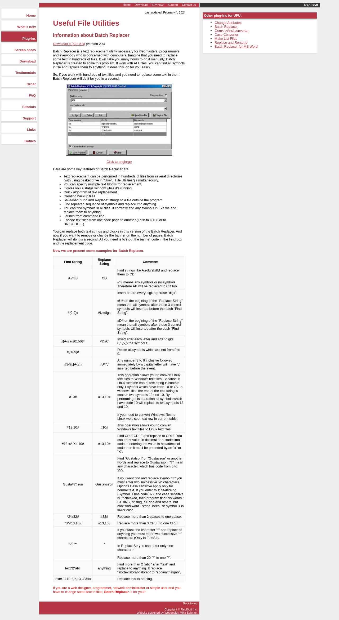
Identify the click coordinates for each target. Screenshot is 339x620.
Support (173, 4)
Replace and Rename (231, 42)
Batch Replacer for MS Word (236, 46)
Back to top (190, 603)
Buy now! (158, 4)
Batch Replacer (226, 27)
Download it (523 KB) (69, 44)
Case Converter (226, 35)
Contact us (189, 4)
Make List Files (226, 39)
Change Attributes (228, 23)
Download (141, 4)
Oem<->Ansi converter (232, 31)
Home (127, 4)
